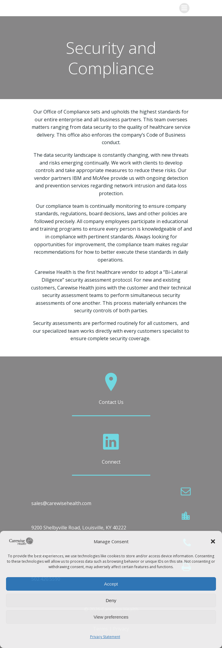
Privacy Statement (105, 636)
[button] (213, 541)
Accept (111, 583)
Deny (111, 600)
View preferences (111, 616)
